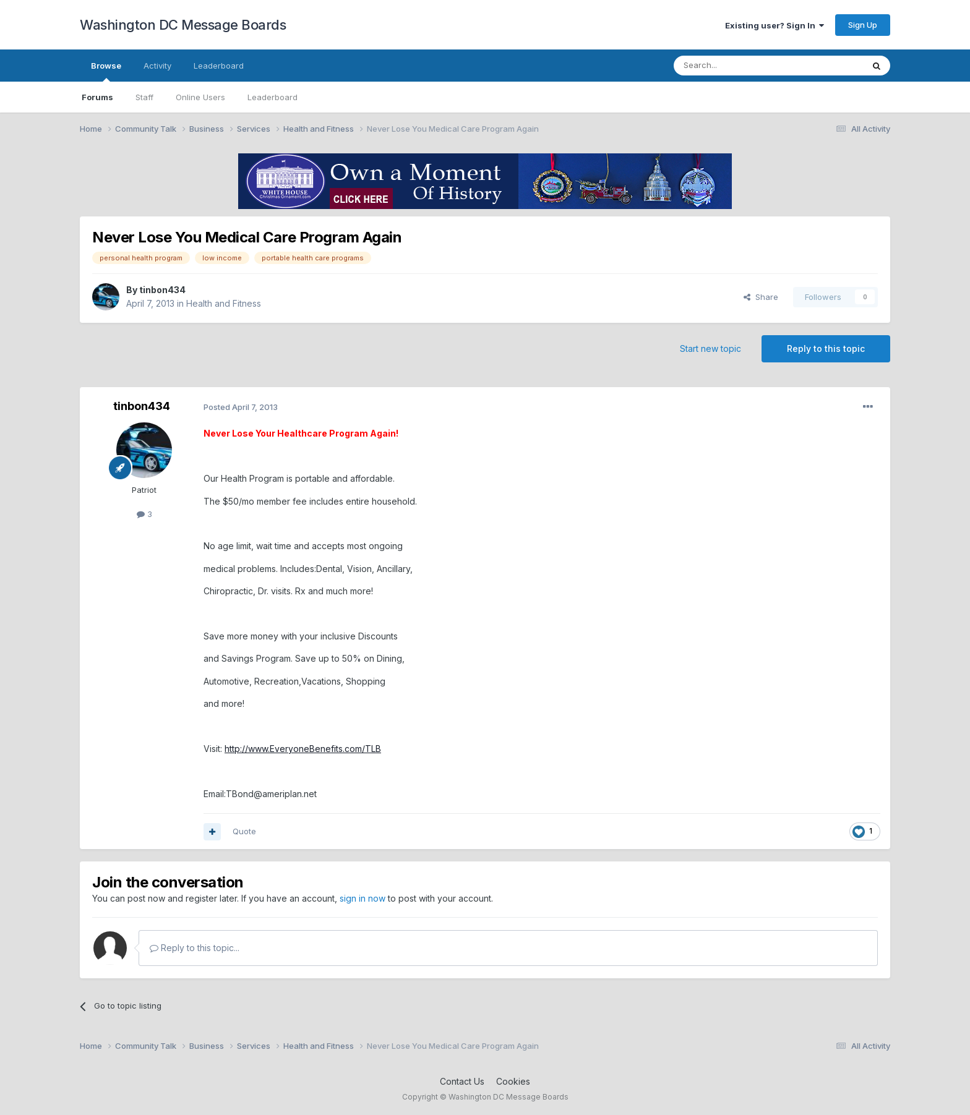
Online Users (200, 97)
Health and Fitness (223, 303)
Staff (144, 97)
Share (761, 297)
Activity (157, 65)
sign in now (362, 898)
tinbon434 (162, 289)
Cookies (513, 1081)
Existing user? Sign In (774, 25)
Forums (97, 97)
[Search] (737, 65)
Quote (244, 831)
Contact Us (462, 1081)
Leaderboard (272, 97)
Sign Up (862, 25)
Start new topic (710, 348)
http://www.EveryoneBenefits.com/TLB (303, 748)
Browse (106, 71)
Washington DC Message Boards (183, 25)
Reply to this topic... (194, 947)
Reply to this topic (826, 348)
